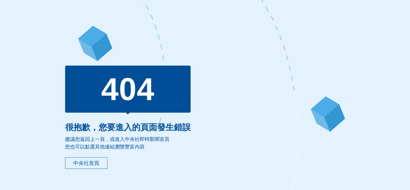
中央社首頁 (86, 163)
